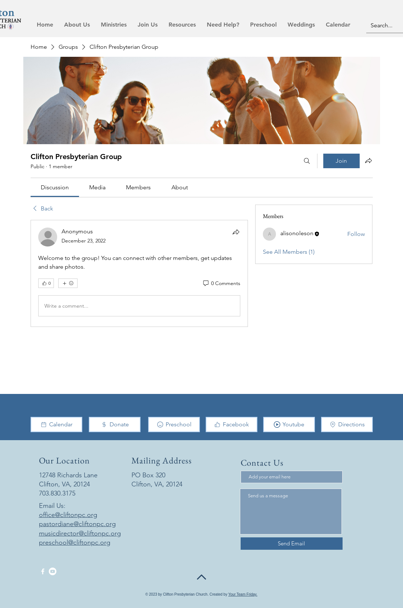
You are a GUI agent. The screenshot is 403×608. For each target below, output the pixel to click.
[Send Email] (292, 543)
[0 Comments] (221, 283)
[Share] (236, 232)
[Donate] (115, 424)
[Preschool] (174, 424)
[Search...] (386, 25)
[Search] (307, 161)
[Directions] (347, 424)
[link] (55, 187)
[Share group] (368, 160)
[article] (139, 273)
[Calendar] (56, 424)
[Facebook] (231, 424)
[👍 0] (46, 283)
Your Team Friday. (242, 594)
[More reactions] (68, 283)
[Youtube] (289, 424)
